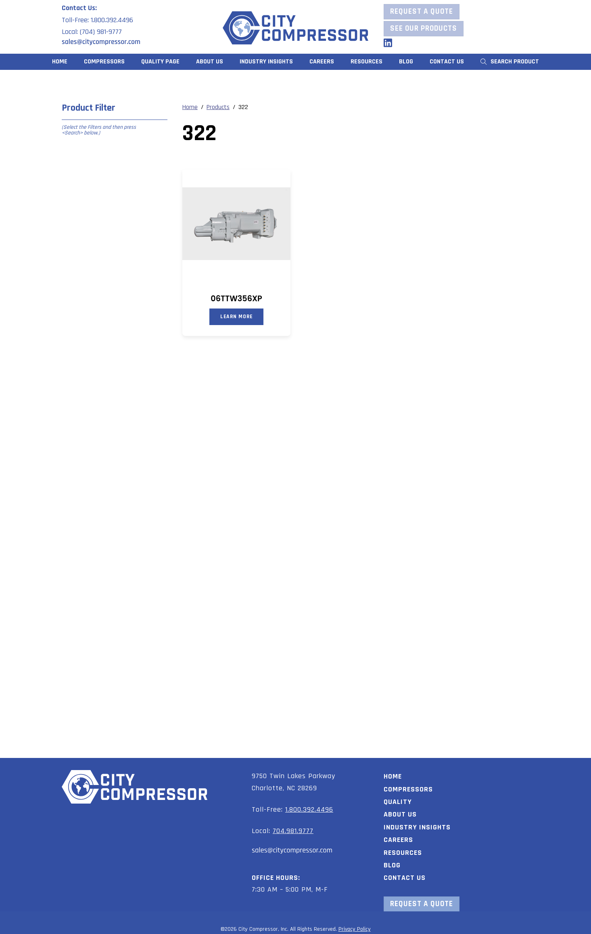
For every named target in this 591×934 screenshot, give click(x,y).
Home (59, 61)
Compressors (104, 61)
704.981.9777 (293, 829)
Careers (321, 61)
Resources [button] (366, 61)
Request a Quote (421, 11)
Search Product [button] (509, 61)
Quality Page (160, 61)
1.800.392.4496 (309, 808)
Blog (406, 61)
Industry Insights (266, 61)
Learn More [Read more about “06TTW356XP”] (236, 316)
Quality (398, 800)
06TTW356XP (236, 298)
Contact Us (447, 61)
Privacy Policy (354, 928)
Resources (403, 851)
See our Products (423, 28)
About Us (209, 61)
